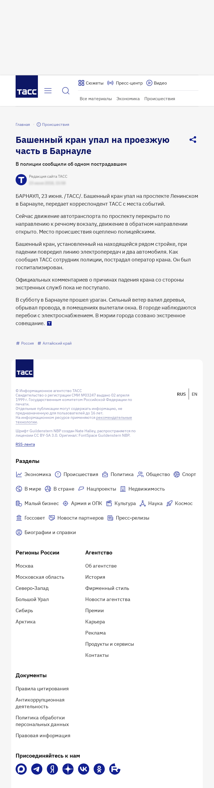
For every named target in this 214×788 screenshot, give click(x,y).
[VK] (83, 769)
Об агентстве (101, 566)
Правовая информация (43, 735)
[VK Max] (21, 769)
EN (194, 394)
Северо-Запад (32, 588)
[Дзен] (68, 769)
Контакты (97, 655)
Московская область (40, 577)
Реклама (95, 633)
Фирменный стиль (107, 588)
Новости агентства (107, 599)
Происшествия (159, 98)
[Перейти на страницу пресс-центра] (125, 82)
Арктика (26, 621)
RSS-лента (25, 444)
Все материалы (96, 98)
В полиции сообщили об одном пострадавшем (71, 164)
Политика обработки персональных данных (42, 720)
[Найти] (65, 90)
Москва (24, 566)
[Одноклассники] (99, 769)
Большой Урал (32, 599)
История (95, 577)
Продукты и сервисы (109, 644)
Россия (25, 343)
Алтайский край (54, 343)
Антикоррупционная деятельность (40, 703)
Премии (94, 610)
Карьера (95, 621)
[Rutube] (114, 769)
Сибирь (24, 610)
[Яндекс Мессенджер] (52, 769)
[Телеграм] (36, 769)
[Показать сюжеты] (91, 83)
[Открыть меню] (48, 90)
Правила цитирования (42, 688)
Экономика (128, 98)
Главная (23, 124)
